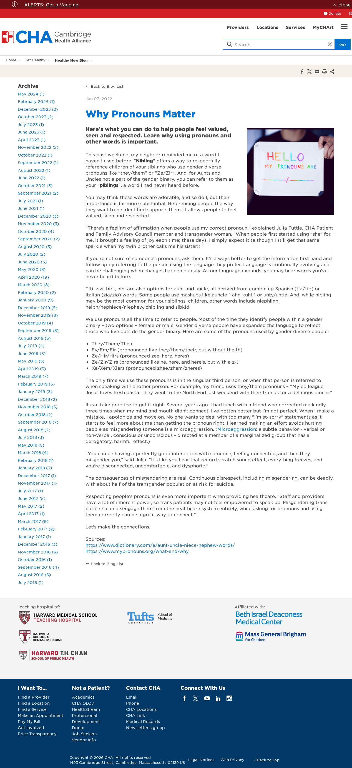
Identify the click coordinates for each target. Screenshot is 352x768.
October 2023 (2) (35, 116)
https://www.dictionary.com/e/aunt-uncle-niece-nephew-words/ (160, 545)
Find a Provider (33, 696)
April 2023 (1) (32, 139)
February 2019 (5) (36, 383)
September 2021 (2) (38, 192)
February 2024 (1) (36, 101)
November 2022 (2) (38, 147)
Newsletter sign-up (145, 727)
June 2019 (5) (32, 353)
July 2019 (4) (31, 345)
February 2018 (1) (36, 460)
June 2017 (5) (31, 498)
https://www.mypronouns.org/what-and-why (137, 551)
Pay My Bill (29, 721)
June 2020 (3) (32, 261)
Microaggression (236, 429)
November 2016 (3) (38, 551)
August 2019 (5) (34, 338)
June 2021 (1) (31, 208)
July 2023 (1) (31, 124)
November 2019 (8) (38, 315)
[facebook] (184, 698)
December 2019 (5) (37, 307)
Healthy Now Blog (71, 60)
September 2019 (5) (38, 330)
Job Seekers (84, 733)
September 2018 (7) (38, 421)
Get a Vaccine (63, 4)
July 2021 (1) (30, 200)
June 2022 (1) (31, 177)
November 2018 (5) (37, 406)
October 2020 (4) (36, 231)
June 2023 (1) (31, 131)
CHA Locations (141, 709)
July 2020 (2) (31, 253)
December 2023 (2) (38, 109)
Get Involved (31, 727)
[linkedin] (218, 698)
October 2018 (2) (35, 414)
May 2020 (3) (32, 269)
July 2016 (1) (30, 582)
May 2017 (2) (31, 505)
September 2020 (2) (39, 238)
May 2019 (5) (31, 360)
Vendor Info (84, 739)
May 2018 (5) (31, 444)
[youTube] (207, 698)
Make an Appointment (40, 715)
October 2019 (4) (35, 322)
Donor (78, 727)
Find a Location (34, 703)
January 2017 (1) (34, 536)
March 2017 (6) (33, 521)
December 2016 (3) (37, 544)
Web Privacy (232, 759)
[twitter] (196, 698)
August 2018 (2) (34, 429)
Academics (83, 696)
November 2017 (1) (37, 482)
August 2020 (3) (35, 246)
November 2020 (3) (38, 223)
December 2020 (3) (38, 215)
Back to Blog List (107, 86)
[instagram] (229, 698)
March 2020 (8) (33, 284)
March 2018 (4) (33, 452)
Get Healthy (35, 60)
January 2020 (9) (36, 299)
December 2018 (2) (37, 399)
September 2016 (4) (38, 567)
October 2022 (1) (35, 154)
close (344, 4)
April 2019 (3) (32, 368)
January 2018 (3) (35, 467)
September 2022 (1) (38, 162)
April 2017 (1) (31, 513)
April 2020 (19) (33, 277)
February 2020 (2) (37, 292)
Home (11, 60)
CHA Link (135, 715)
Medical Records (143, 721)
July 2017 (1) (30, 490)
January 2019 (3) (35, 391)
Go (342, 44)
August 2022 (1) (34, 170)
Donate (334, 13)
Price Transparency (37, 733)
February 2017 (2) (36, 528)
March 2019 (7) (33, 376)
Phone (132, 703)
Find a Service (32, 709)
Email (131, 696)
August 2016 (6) (34, 574)
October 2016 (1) (35, 559)
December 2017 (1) (37, 475)
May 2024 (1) (31, 93)
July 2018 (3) (31, 437)
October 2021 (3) (35, 185)
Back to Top (268, 759)
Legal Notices (201, 759)
